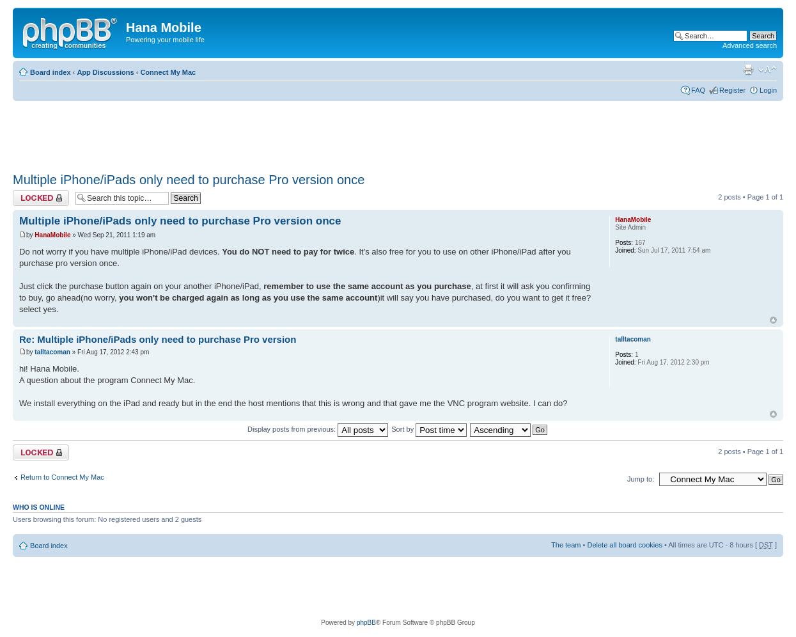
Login (768, 90)
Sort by (429, 429)
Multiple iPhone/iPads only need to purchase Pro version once (188, 180)
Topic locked (41, 198)
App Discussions (105, 72)
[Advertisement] (245, 132)
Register (732, 90)
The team (566, 545)
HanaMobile (52, 235)
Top (773, 320)
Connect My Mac (168, 72)
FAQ (698, 90)
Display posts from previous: (317, 429)
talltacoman (52, 352)
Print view (748, 69)
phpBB (366, 622)
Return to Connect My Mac (62, 477)
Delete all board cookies (624, 545)
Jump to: (640, 479)
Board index (50, 72)
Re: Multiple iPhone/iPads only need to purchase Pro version (157, 339)
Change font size (767, 69)
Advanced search (749, 45)
